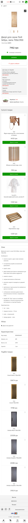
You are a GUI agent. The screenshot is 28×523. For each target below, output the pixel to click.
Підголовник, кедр (14, 228)
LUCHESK (17, 517)
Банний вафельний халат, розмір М (14, 197)
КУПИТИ (14, 57)
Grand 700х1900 (14, 403)
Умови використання (19, 509)
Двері (5, 6)
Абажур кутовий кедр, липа (14, 165)
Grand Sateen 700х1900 (14, 375)
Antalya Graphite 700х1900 (14, 485)
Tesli (17, 99)
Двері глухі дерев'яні (8, 325)
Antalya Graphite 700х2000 (14, 458)
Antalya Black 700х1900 (14, 430)
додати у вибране (14, 63)
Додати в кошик (14, 142)
